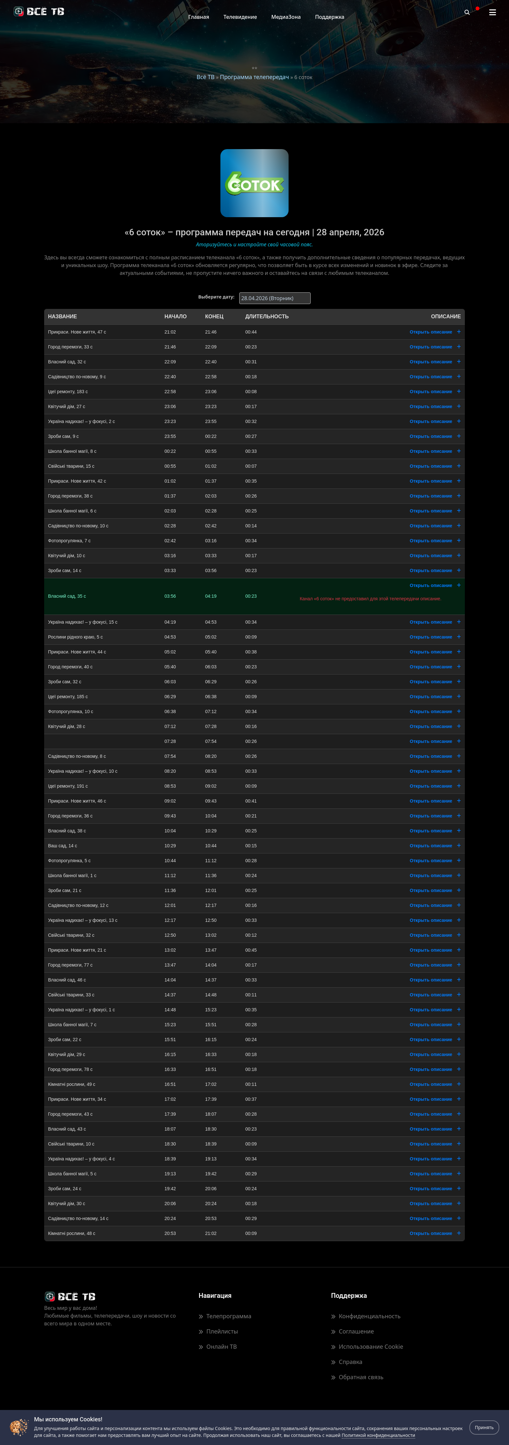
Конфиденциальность (366, 1316)
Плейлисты (218, 1331)
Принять (484, 1427)
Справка (346, 1362)
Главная (198, 16)
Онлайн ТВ (218, 1346)
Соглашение (352, 1331)
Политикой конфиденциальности (378, 1435)
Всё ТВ (206, 77)
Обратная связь (357, 1377)
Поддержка (329, 16)
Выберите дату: (216, 297)
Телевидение (240, 16)
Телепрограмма (225, 1316)
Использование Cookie (367, 1346)
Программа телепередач (254, 77)
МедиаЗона (286, 16)
